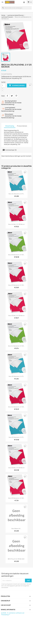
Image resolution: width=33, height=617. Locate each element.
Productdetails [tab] (22, 126)
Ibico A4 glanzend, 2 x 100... (16, 346)
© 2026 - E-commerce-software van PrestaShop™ (12, 614)
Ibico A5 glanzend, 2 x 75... (16, 376)
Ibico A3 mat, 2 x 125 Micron (16, 468)
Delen (7, 96)
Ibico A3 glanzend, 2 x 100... (16, 255)
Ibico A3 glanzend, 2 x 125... (16, 285)
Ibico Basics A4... (16, 528)
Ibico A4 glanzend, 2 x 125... (16, 407)
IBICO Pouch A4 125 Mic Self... (16, 559)
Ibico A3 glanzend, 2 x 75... (16, 437)
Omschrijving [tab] (9, 126)
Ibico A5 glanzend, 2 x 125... (16, 498)
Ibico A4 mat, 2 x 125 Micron (16, 224)
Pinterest (16, 96)
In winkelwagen (17, 85)
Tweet (12, 96)
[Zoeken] (16, 8)
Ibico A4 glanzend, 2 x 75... (16, 194)
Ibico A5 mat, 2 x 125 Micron (16, 315)
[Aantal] (3, 85)
